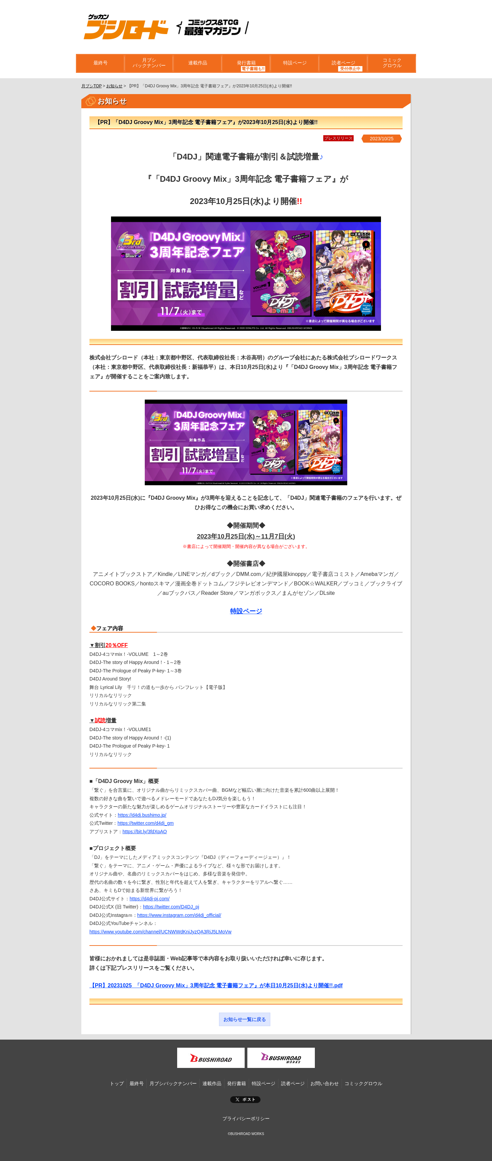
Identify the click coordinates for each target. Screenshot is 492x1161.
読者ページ (343, 63)
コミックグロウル (391, 63)
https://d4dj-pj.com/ (149, 898)
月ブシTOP (91, 86)
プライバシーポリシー (246, 1118)
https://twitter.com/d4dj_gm (145, 823)
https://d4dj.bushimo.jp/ (142, 815)
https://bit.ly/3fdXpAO (144, 831)
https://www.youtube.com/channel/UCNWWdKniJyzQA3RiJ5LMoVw (160, 931)
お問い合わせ (324, 1083)
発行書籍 (246, 63)
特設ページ (294, 63)
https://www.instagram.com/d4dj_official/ (179, 915)
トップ (117, 1083)
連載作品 (197, 63)
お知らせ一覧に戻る (244, 1019)
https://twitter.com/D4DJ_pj (171, 906)
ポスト (245, 1099)
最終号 (100, 63)
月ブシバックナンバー (148, 63)
